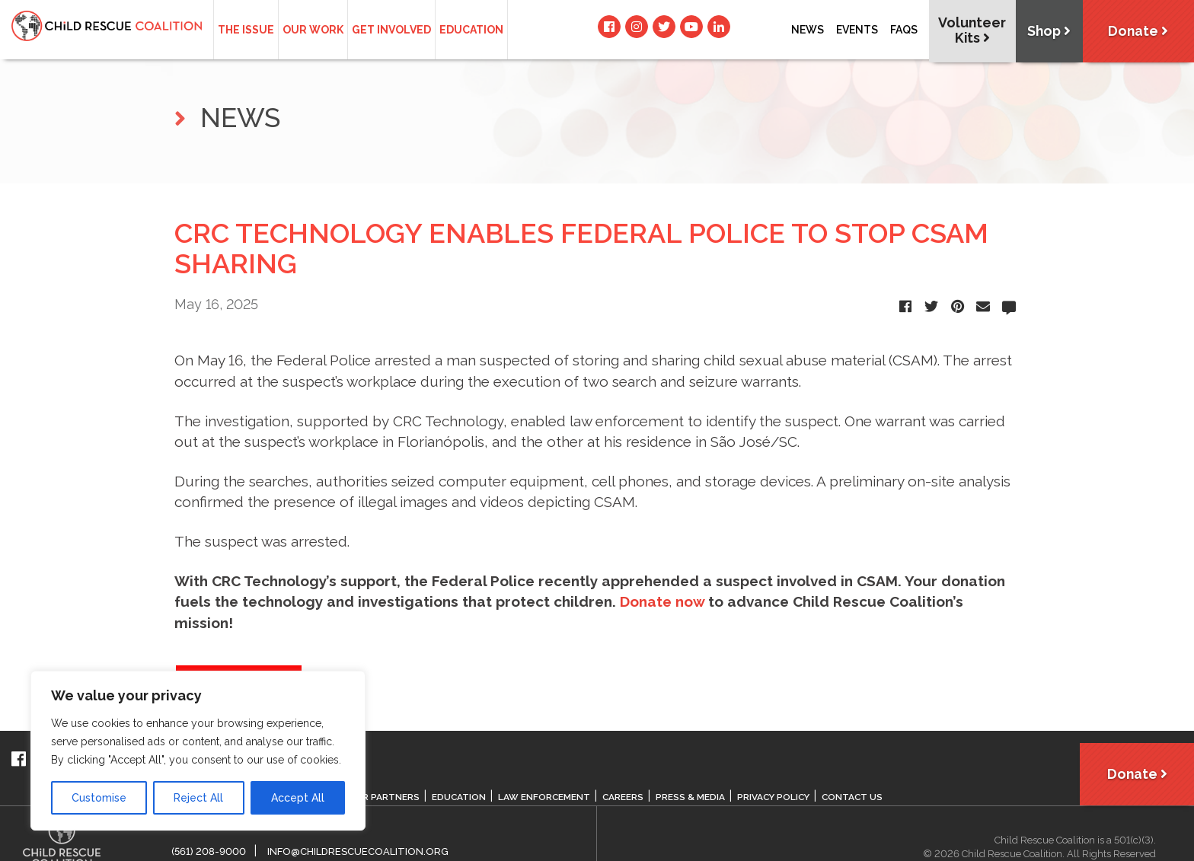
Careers (625, 797)
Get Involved (391, 30)
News (807, 30)
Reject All (198, 798)
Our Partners (384, 797)
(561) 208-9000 (208, 851)
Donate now (662, 601)
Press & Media (692, 797)
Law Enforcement (545, 797)
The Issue (246, 30)
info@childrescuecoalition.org (358, 851)
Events (857, 30)
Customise (99, 798)
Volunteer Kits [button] (968, 30)
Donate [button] (1136, 32)
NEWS (227, 117)
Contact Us (858, 797)
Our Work (313, 30)
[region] (198, 751)
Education (471, 30)
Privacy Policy (777, 797)
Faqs (904, 30)
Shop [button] (1045, 32)
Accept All (297, 798)
